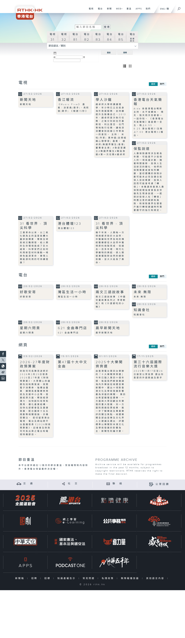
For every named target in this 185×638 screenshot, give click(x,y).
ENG (162, 9)
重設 (109, 53)
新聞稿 (20, 578)
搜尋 (125, 53)
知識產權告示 (67, 578)
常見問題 (89, 578)
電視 (90, 10)
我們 (147, 10)
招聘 (35, 578)
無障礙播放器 (130, 578)
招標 (48, 578)
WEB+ (118, 10)
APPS (137, 10)
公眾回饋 (163, 484)
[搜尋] (179, 7)
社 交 (73, 483)
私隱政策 (108, 578)
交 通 (28, 483)
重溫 (127, 10)
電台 (99, 10)
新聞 (108, 10)
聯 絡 (118, 483)
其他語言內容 (156, 578)
